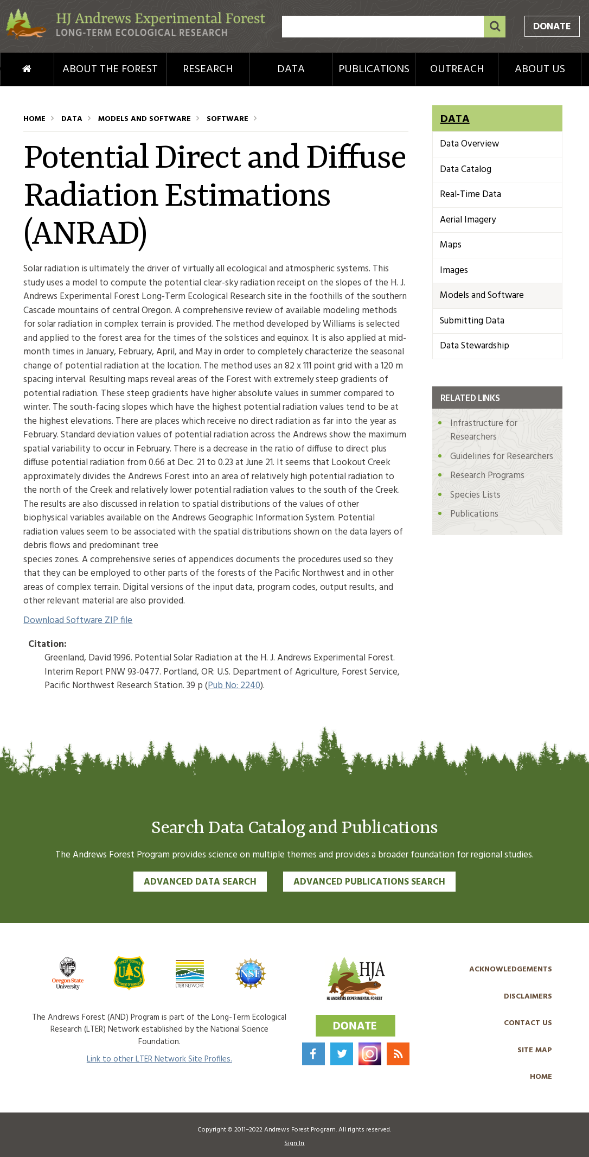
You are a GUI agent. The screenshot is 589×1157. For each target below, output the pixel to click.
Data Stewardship (474, 346)
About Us (540, 69)
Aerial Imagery (468, 220)
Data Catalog (465, 169)
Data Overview (469, 144)
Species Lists (475, 495)
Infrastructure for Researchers (483, 430)
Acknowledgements (510, 969)
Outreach (457, 69)
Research (208, 69)
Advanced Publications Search (369, 882)
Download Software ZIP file (77, 620)
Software (227, 119)
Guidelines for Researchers (501, 456)
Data (291, 69)
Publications (373, 69)
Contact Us (528, 1023)
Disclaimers (528, 996)
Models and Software (144, 119)
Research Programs (487, 475)
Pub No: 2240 (234, 685)
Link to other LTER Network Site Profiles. (159, 1059)
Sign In (294, 1143)
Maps (451, 245)
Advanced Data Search (200, 882)
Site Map (534, 1050)
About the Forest (110, 69)
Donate (552, 27)
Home (11, 69)
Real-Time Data (470, 194)
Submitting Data (472, 321)
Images (454, 270)
